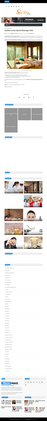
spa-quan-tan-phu (8, 346)
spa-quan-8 (7, 330)
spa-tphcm (9, 28)
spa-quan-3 (7, 318)
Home (6, 28)
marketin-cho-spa (8, 291)
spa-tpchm (7, 351)
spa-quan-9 (7, 332)
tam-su (6, 356)
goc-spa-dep (7, 277)
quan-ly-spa (7, 299)
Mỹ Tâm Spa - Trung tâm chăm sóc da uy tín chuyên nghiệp (32, 205)
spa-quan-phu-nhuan (9, 342)
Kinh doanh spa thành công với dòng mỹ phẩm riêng (33, 219)
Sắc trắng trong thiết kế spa (32, 247)
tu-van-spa (7, 370)
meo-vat (6, 296)
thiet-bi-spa (7, 361)
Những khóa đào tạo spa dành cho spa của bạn (13, 191)
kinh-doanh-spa (8, 282)
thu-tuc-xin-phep (8, 368)
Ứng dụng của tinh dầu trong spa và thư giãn (13, 233)
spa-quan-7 (7, 327)
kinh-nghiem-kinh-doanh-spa (10, 287)
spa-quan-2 (7, 315)
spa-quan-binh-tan (8, 334)
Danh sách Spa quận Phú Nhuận (33, 192)
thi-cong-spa (7, 358)
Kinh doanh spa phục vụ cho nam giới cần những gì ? (12, 219)
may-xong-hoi (7, 294)
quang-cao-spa (8, 301)
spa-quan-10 (7, 308)
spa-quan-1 (20, 33)
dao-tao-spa (7, 270)
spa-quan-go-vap (8, 339)
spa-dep (6, 303)
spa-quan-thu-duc (8, 349)
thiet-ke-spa (7, 363)
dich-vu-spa (7, 275)
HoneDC (7, 33)
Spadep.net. (22, 419)
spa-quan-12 (7, 313)
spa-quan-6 (7, 325)
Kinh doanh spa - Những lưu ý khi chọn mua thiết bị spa (32, 233)
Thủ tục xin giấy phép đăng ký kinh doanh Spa (13, 247)
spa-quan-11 (7, 311)
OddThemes (34, 419)
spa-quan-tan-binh (8, 344)
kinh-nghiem (7, 284)
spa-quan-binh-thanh (9, 337)
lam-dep (6, 289)
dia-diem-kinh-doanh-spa (9, 272)
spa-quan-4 (7, 320)
